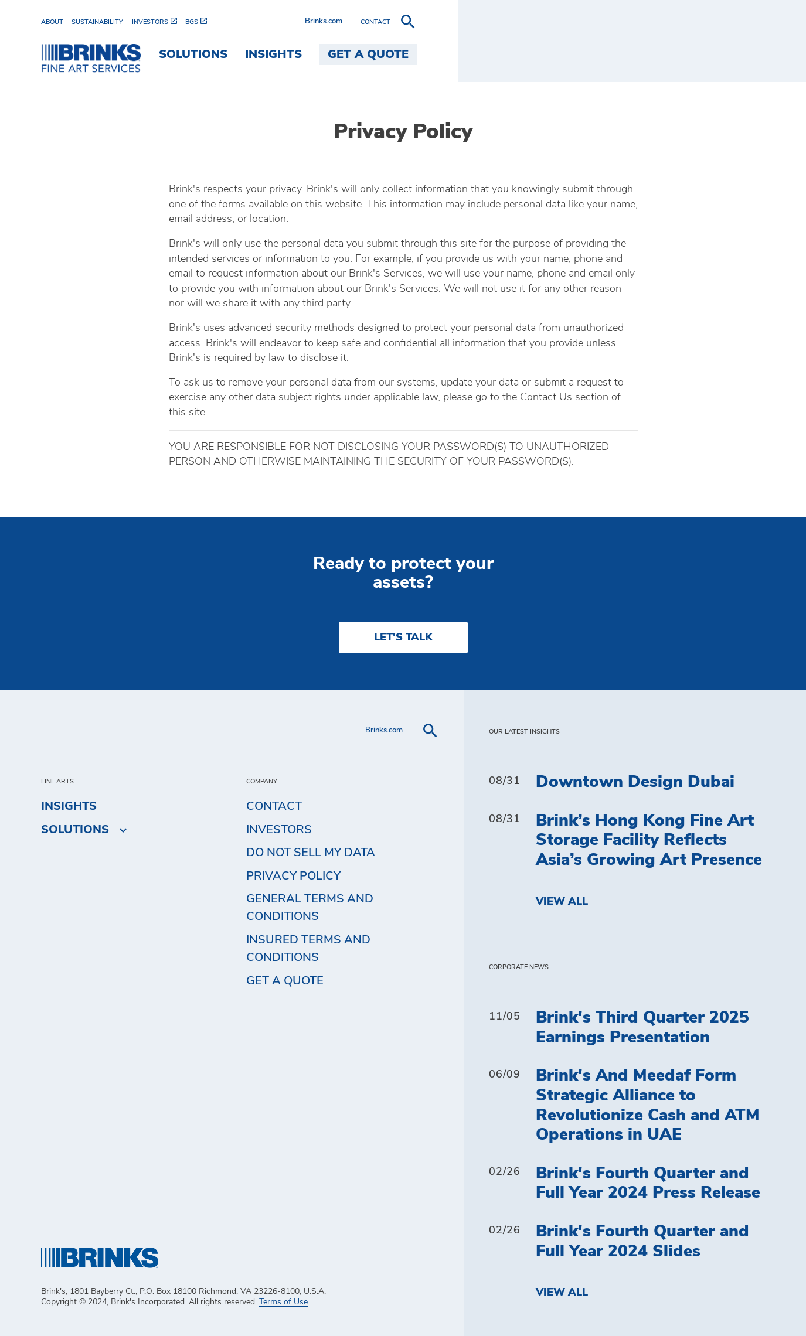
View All (562, 902)
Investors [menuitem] (279, 830)
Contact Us (546, 397)
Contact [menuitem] (274, 806)
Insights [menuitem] (621, 54)
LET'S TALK (403, 637)
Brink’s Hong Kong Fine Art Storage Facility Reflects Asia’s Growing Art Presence (649, 840)
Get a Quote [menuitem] (715, 54)
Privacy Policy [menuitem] (293, 876)
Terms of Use (283, 1302)
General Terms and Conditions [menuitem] (309, 907)
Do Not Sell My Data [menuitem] (310, 852)
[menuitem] (56, 22)
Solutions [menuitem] (540, 54)
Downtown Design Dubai (635, 782)
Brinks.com (670, 21)
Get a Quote (285, 981)
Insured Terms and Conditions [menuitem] (308, 948)
